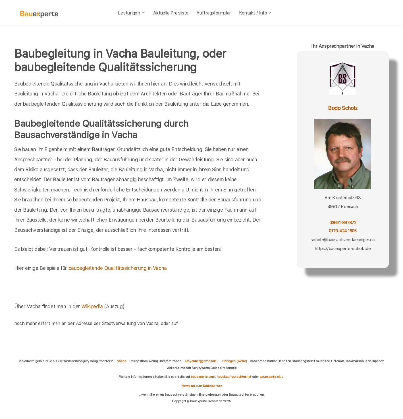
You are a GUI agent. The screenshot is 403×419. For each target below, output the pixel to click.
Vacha (121, 361)
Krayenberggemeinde (201, 361)
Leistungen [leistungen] (131, 13)
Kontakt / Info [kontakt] (255, 13)
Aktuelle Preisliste (170, 13)
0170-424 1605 (342, 230)
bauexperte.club (271, 377)
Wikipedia (92, 306)
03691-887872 (342, 222)
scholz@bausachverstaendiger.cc (343, 239)
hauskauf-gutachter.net (234, 377)
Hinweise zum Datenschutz (201, 386)
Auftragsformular (213, 13)
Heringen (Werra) (234, 361)
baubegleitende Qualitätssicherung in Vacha (117, 268)
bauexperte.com (203, 377)
